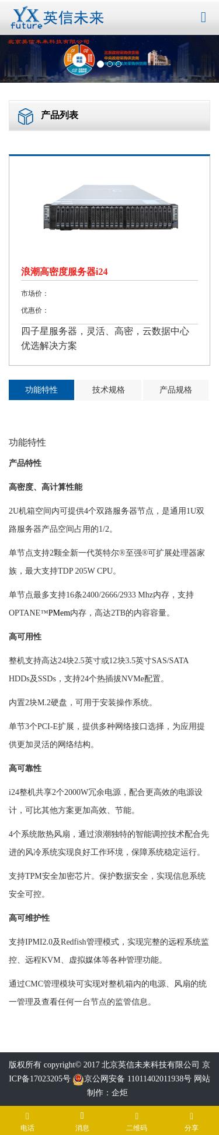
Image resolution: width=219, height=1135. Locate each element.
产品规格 (175, 390)
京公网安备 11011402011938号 (132, 1078)
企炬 (120, 1092)
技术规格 (108, 390)
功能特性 (41, 390)
